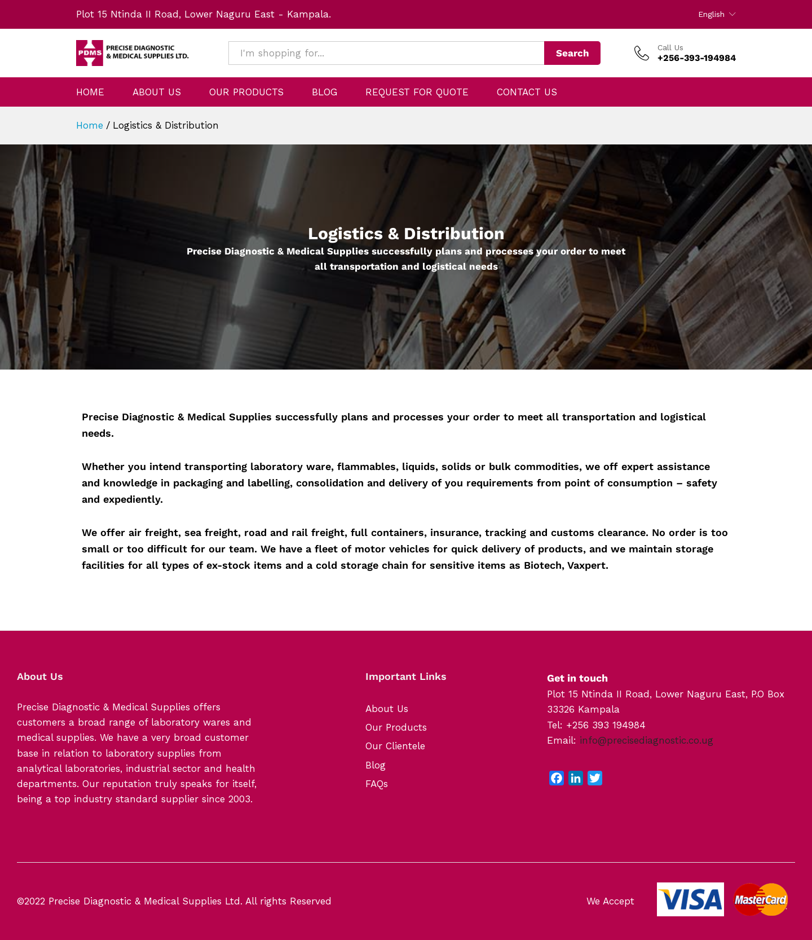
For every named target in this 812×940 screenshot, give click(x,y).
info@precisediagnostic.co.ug (646, 740)
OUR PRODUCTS (246, 92)
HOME (90, 92)
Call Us (670, 47)
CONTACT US (527, 92)
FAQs (376, 783)
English (711, 14)
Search (572, 53)
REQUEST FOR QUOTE (417, 92)
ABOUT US (157, 92)
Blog (375, 765)
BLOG (324, 92)
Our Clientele (395, 746)
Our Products (396, 727)
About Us (386, 708)
